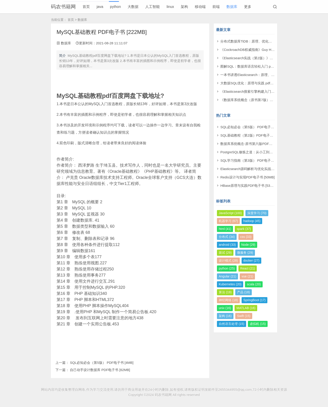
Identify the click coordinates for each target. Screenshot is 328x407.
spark (244, 229)
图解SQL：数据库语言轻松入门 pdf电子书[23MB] (257, 66)
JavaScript (230, 213)
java (100, 7)
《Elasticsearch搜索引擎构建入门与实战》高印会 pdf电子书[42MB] (270, 91)
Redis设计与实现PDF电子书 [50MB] (247, 177)
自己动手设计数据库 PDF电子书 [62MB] (100, 370)
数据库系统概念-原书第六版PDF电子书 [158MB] (256, 144)
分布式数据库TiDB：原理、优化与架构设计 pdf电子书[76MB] (266, 41)
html (225, 229)
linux (170, 7)
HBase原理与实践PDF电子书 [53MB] (248, 185)
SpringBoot (254, 300)
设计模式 (228, 260)
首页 (86, 7)
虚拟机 (258, 324)
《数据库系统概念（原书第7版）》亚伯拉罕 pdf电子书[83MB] (266, 100)
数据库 (231, 7)
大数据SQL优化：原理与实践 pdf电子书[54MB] (255, 83)
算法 (225, 292)
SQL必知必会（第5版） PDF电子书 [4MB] (101, 362)
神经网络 (228, 300)
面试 (225, 252)
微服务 (245, 252)
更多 (247, 7)
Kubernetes (230, 284)
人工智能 (152, 7)
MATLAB (245, 308)
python (115, 7)
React (247, 268)
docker (251, 260)
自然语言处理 (231, 324)
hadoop (252, 221)
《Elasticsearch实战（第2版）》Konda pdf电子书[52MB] (263, 58)
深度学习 (256, 213)
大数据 (133, 7)
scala (254, 284)
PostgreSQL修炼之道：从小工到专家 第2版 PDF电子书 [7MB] (267, 152)
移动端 (200, 7)
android (227, 244)
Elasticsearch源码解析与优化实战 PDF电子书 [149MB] (261, 169)
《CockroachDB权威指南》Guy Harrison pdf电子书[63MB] (264, 50)
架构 (184, 7)
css (246, 237)
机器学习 (228, 221)
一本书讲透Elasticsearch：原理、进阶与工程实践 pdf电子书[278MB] (271, 75)
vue (247, 276)
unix (225, 308)
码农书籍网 (63, 6)
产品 (243, 292)
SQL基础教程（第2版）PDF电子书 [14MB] (252, 135)
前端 (216, 7)
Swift (243, 316)
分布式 (227, 237)
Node (248, 244)
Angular (227, 276)
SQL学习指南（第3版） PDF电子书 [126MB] (254, 160)
